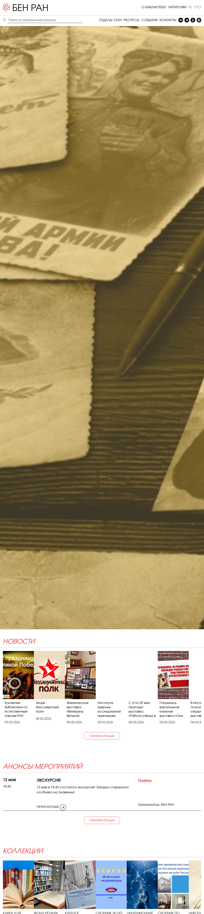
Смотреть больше (102, 735)
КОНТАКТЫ (168, 20)
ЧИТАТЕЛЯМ (177, 7)
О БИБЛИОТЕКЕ (154, 7)
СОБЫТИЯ (149, 20)
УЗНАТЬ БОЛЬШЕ (51, 806)
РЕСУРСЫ (131, 20)
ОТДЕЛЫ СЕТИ (110, 20)
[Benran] (31, 7)
